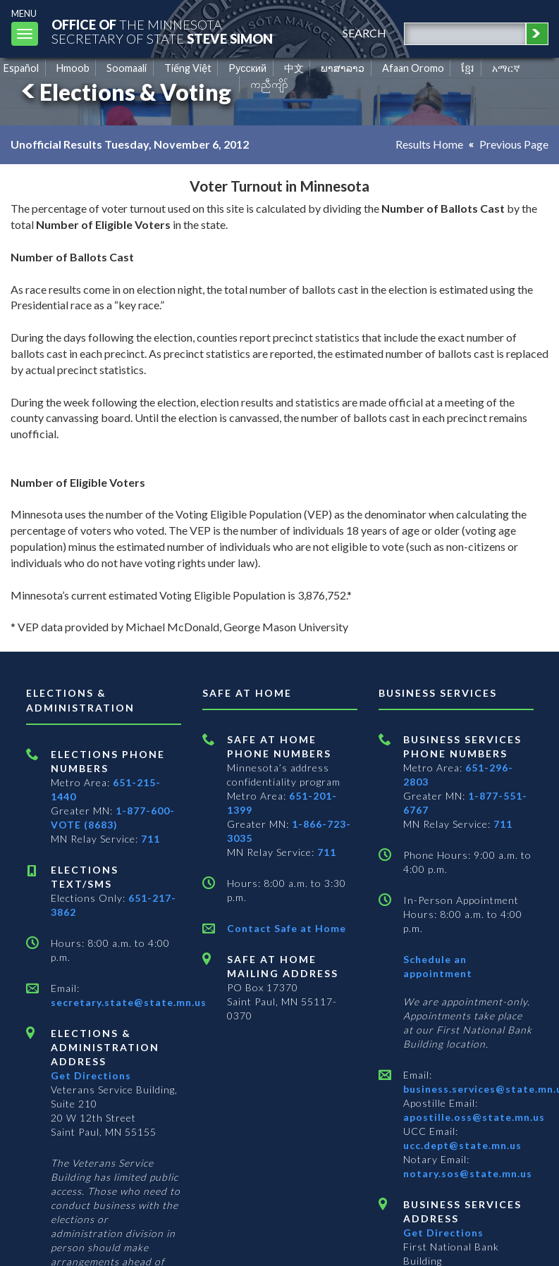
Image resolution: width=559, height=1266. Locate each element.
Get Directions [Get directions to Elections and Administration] (91, 1075)
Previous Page (513, 144)
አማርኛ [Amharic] (506, 68)
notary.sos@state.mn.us (467, 1173)
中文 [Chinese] (294, 68)
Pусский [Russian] (247, 68)
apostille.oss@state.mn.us (474, 1117)
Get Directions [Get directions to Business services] (443, 1233)
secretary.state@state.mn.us (129, 1002)
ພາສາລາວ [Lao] (342, 68)
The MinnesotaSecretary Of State (162, 31)
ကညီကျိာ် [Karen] (269, 84)
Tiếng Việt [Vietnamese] (187, 68)
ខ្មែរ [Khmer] (467, 68)
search (364, 32)
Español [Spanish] (21, 68)
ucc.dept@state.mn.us (462, 1145)
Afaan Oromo (413, 68)
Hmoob (73, 68)
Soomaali (126, 68)
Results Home (429, 144)
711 (150, 839)
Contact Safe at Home (286, 928)
